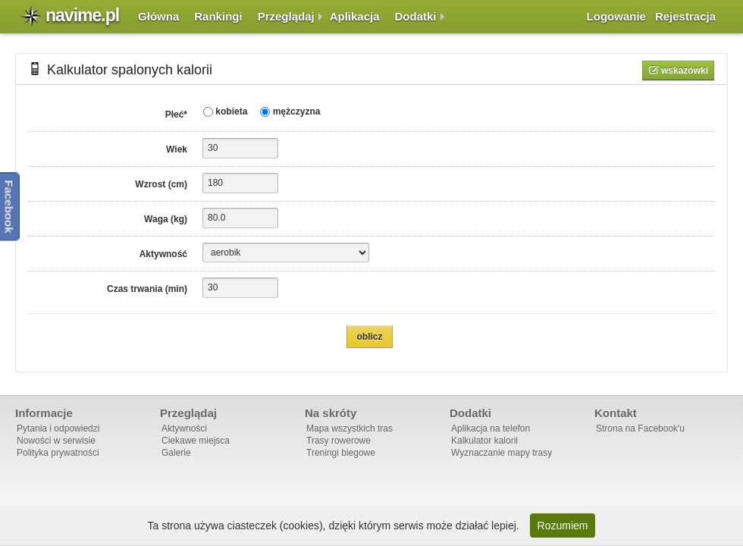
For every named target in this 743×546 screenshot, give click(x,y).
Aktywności (184, 428)
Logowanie (616, 16)
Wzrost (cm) (161, 184)
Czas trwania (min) (147, 289)
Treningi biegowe (340, 452)
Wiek (176, 149)
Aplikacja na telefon (490, 428)
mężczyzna (295, 111)
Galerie (176, 452)
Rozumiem (563, 525)
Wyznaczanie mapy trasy (501, 452)
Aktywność (163, 254)
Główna (158, 16)
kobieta (230, 111)
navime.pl (82, 15)
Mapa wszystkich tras (349, 428)
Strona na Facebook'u (640, 428)
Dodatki (416, 16)
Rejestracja (685, 16)
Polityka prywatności (58, 452)
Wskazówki (683, 70)
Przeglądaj (286, 16)
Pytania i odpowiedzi (58, 428)
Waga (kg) (165, 219)
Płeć (176, 114)
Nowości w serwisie (56, 440)
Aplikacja (355, 16)
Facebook (9, 206)
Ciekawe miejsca (195, 440)
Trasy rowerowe (338, 440)
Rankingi (218, 16)
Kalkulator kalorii (484, 440)
